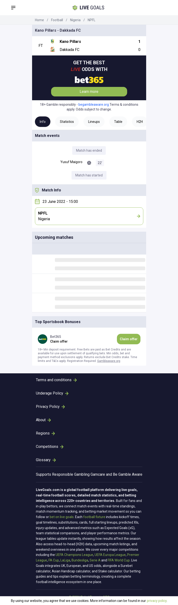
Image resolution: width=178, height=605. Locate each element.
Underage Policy (52, 393)
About (43, 420)
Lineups (94, 122)
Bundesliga (80, 560)
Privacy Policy (50, 406)
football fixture (94, 517)
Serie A (95, 560)
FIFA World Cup (119, 560)
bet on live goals (62, 517)
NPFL (91, 20)
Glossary (46, 460)
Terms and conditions (56, 380)
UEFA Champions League (74, 555)
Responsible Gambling (71, 474)
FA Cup (53, 560)
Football (57, 20)
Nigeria (75, 20)
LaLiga (65, 560)
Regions (45, 433)
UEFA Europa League (110, 555)
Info (43, 122)
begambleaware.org (93, 104)
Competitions (49, 446)
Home (39, 20)
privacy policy (157, 601)
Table (118, 122)
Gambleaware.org (108, 361)
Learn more (89, 91)
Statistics (67, 122)
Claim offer (129, 339)
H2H (140, 122)
